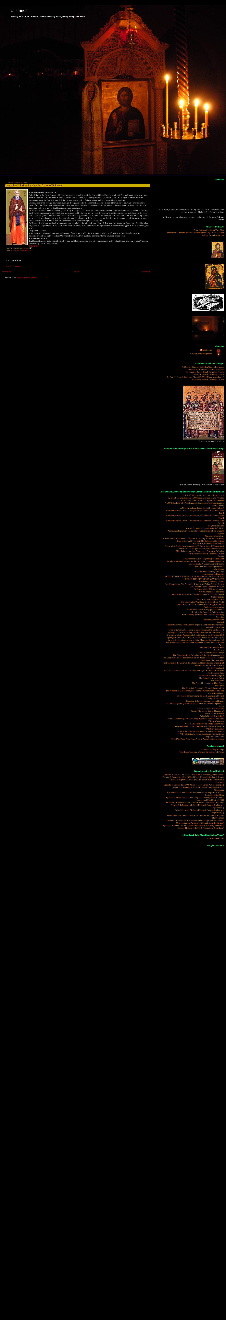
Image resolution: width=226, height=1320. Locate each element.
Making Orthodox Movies (213, 235)
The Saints (219, 685)
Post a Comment (13, 266)
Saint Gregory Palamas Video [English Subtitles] (203, 614)
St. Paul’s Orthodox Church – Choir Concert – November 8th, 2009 (195, 802)
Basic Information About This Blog (209, 230)
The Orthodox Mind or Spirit (211, 678)
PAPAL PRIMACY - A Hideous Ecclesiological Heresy (200, 604)
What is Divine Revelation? (212, 716)
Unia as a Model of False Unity (210, 708)
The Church (219, 650)
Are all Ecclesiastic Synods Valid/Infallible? (205, 528)
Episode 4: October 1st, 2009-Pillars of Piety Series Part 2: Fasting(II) (194, 785)
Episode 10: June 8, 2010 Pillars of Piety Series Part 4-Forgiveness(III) (193, 825)
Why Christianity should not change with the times (202, 734)
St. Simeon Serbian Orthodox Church (208, 379)
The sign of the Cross (215, 698)
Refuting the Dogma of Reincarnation (208, 612)
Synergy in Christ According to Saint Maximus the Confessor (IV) (195, 637)
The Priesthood (217, 680)
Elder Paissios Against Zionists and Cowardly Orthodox (200, 551)
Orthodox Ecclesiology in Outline (209, 599)
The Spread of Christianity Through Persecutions (203, 688)
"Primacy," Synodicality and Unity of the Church (203, 495)
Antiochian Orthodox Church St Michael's (206, 369)
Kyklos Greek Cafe (215, 838)
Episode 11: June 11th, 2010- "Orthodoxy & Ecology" (201, 828)
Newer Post (7, 271)
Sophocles (207, 350)
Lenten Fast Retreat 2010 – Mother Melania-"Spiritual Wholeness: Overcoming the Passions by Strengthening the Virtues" (195, 821)
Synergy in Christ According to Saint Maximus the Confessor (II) (196, 632)
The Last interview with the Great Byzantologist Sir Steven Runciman (194, 670)
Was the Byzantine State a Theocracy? (207, 711)
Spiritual (220, 622)
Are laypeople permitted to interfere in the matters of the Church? (196, 531)
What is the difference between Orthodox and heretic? (201, 731)
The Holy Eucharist (215, 668)
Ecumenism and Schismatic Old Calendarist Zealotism (200, 541)
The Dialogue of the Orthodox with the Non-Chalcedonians (198, 655)
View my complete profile (200, 353)
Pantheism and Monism (214, 607)
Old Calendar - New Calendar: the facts (207, 586)
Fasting (221, 556)
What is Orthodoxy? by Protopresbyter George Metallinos (199, 726)
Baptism (220, 533)
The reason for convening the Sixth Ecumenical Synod (200, 696)
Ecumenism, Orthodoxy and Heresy (208, 543)
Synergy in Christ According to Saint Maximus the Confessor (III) (195, 635)
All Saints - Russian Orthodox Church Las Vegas (203, 367)
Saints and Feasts (25, 250)
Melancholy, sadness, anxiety (211, 581)
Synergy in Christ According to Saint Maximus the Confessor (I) (196, 630)
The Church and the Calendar (211, 652)
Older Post (145, 271)
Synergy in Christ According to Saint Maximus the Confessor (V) (196, 640)
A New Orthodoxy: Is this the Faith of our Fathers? (202, 508)
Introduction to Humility (213, 574)
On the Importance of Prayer (211, 591)
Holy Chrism (218, 569)
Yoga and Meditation (215, 736)
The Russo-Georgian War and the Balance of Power (202, 752)
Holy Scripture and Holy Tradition (209, 571)
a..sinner (19, 10)
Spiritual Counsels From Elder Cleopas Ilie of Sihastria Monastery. (195, 624)
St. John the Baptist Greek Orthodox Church (205, 372)
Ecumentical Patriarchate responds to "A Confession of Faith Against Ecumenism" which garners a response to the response (194, 547)
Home (76, 271)
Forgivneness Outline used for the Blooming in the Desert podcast (195, 561)
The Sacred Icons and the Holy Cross (208, 683)
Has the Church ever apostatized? (209, 566)
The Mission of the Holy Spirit (210, 675)
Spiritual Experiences (215, 627)
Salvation (220, 617)
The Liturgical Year (215, 673)
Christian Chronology (214, 536)
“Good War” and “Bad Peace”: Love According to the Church (197, 739)
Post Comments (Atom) (27, 277)
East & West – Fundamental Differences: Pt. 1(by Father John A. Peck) (193, 538)
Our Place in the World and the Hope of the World (202, 602)
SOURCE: (33, 246)
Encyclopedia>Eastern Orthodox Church (206, 553)
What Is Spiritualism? (214, 713)
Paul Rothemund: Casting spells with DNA (205, 609)
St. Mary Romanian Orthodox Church (207, 374)
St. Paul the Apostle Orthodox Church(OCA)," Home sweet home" (195, 377)
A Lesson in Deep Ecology (212, 749)
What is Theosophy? (215, 729)
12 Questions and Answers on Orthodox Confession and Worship (196, 498)
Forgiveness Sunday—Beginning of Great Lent (203, 558)
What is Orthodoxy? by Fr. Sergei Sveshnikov (204, 723)
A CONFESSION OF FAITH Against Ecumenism (202, 500)
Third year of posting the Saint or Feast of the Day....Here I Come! (195, 232)
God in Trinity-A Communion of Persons (206, 564)
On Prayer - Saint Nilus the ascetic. (209, 589)
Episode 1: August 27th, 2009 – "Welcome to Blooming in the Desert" (194, 774)
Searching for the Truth (214, 619)
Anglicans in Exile (216, 525)
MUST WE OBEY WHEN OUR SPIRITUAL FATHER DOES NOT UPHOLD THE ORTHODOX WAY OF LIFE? (194, 577)
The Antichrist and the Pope (212, 647)
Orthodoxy (15, 250)
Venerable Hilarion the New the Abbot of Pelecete (33, 185)
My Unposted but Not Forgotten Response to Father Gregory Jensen (194, 584)
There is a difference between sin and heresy (205, 701)
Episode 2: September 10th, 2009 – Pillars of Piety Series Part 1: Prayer (193, 777)
